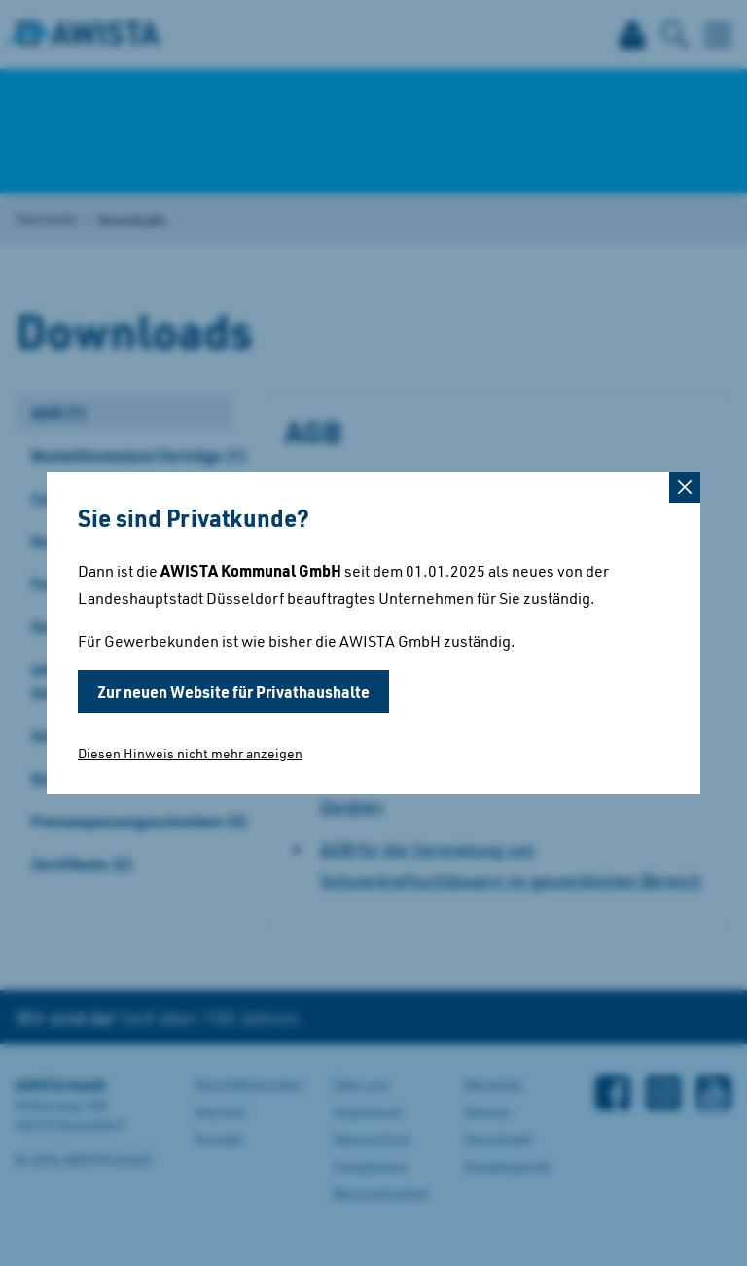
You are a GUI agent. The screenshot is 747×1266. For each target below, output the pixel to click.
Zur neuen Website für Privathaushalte (233, 691)
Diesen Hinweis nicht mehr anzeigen (190, 753)
